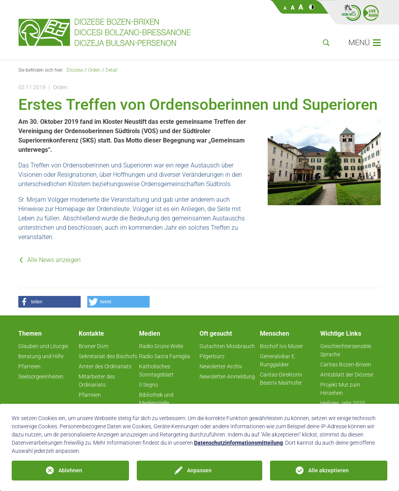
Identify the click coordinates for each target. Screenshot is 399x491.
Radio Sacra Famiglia (164, 356)
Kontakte (91, 333)
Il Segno (148, 385)
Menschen (274, 333)
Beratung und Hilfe (41, 356)
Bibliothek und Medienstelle (156, 399)
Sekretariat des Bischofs (108, 356)
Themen (30, 333)
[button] (49, 302)
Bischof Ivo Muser (281, 346)
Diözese (75, 70)
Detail (111, 70)
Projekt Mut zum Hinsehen (340, 389)
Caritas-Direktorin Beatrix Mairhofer (281, 378)
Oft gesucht (216, 333)
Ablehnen (70, 470)
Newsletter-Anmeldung (227, 376)
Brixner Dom (93, 346)
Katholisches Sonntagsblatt (156, 370)
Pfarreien (29, 366)
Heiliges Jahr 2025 (342, 403)
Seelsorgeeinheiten (41, 376)
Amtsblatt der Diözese (346, 374)
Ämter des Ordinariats (105, 366)
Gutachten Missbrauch (227, 346)
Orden (94, 70)
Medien (149, 333)
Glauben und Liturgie (43, 346)
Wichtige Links (340, 333)
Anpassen (199, 470)
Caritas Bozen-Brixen (345, 364)
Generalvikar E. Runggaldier (278, 360)
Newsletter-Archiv (221, 366)
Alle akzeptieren (328, 470)
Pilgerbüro (212, 356)
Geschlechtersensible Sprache (345, 350)
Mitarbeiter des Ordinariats (97, 380)
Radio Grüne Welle (161, 346)
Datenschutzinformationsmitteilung (238, 443)
